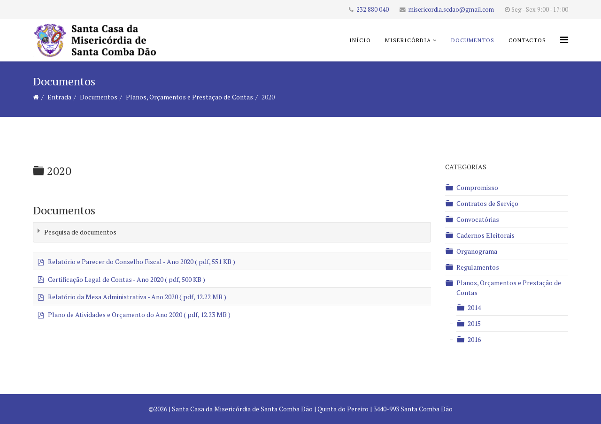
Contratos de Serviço (487, 203)
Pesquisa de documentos (80, 231)
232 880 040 (372, 10)
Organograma (476, 251)
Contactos (527, 40)
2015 (474, 323)
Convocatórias (477, 219)
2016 (474, 339)
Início (360, 40)
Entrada (59, 96)
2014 (474, 307)
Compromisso (477, 187)
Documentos (472, 40)
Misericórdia (408, 40)
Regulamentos (477, 267)
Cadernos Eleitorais (485, 235)
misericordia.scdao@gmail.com (451, 10)
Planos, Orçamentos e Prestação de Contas (189, 96)
